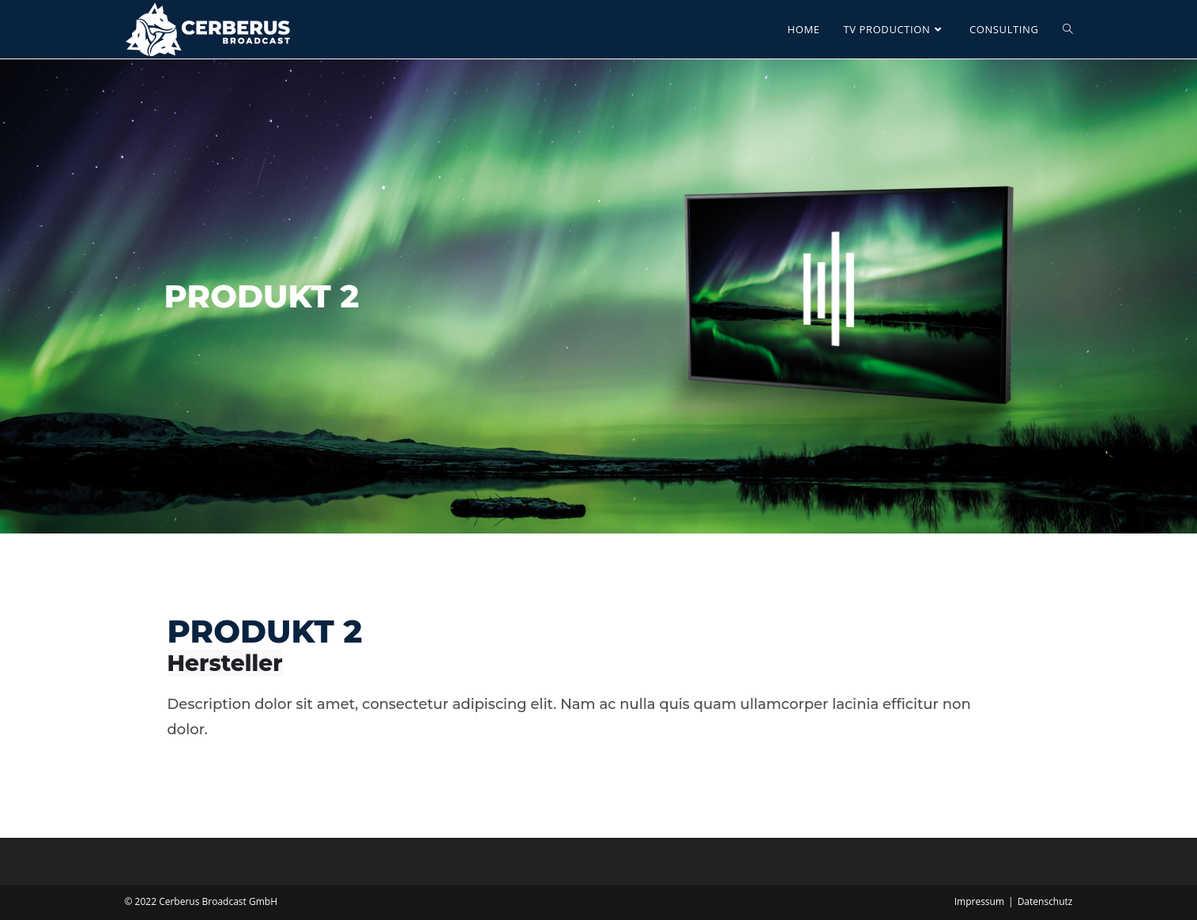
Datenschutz (1045, 901)
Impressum (979, 901)
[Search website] (1068, 29)
